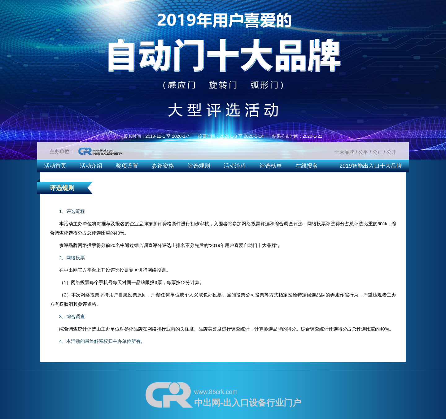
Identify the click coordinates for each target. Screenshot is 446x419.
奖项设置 (127, 166)
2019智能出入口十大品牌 (370, 166)
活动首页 (55, 166)
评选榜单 (271, 166)
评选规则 (199, 166)
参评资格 (163, 166)
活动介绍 (91, 166)
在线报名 (306, 166)
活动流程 (235, 166)
